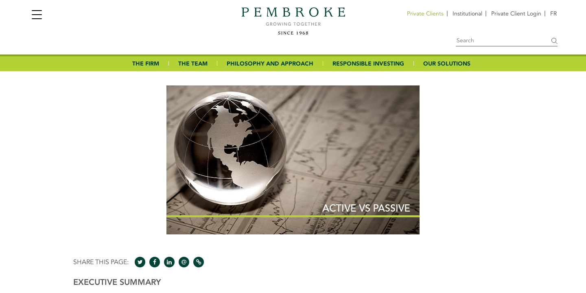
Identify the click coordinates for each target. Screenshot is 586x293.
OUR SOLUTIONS (446, 64)
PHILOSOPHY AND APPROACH (270, 64)
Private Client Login (516, 13)
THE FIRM (145, 64)
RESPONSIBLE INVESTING (368, 64)
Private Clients (425, 13)
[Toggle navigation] (36, 15)
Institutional (467, 13)
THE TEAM (193, 64)
